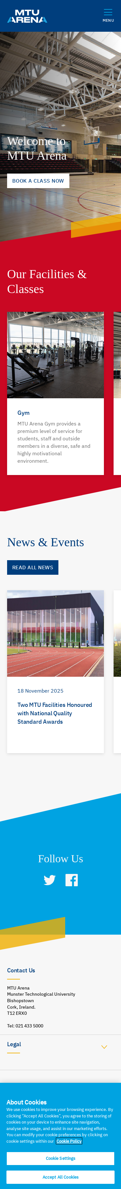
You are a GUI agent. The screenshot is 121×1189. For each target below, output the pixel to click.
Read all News (32, 567)
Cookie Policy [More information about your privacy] (69, 1144)
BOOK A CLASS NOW (38, 180)
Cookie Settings (61, 1161)
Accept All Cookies (60, 1180)
